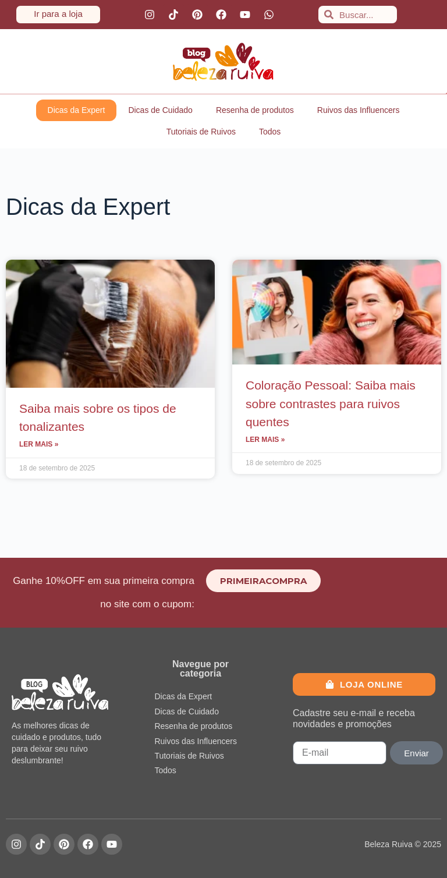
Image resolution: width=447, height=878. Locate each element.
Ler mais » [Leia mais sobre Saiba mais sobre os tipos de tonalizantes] (38, 444)
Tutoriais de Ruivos (201, 131)
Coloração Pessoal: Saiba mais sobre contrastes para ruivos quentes (331, 403)
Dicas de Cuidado (160, 110)
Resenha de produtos (255, 110)
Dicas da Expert (76, 110)
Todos (270, 131)
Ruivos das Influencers (358, 110)
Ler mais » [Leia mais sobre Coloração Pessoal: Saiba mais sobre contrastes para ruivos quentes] (265, 440)
